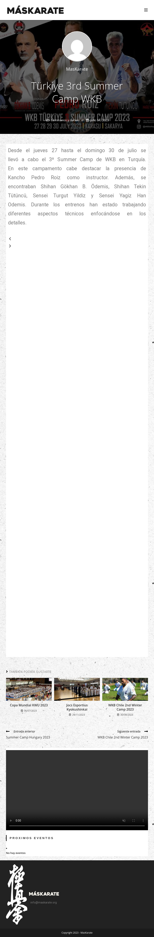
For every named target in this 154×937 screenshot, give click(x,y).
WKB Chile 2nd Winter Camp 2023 (125, 707)
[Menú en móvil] (146, 10)
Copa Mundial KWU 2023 (29, 705)
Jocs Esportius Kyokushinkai (77, 707)
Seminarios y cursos (65, 120)
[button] (77, 238)
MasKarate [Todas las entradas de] (77, 69)
